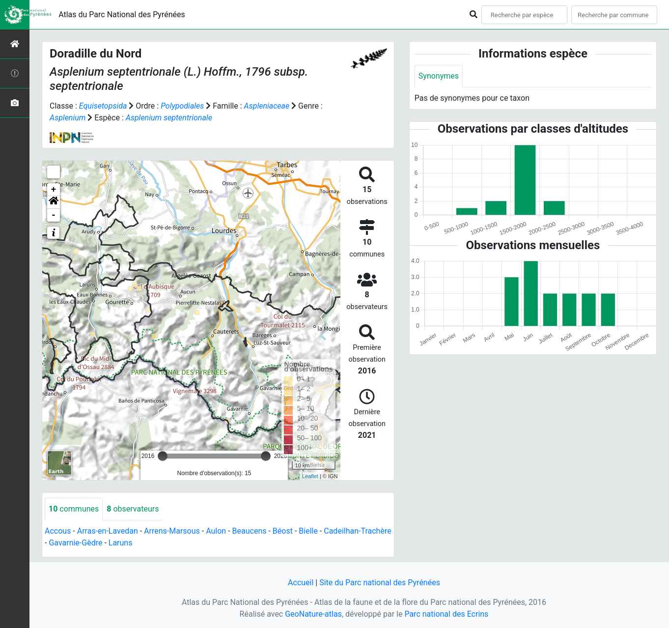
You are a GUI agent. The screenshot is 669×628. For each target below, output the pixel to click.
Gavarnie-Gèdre (75, 542)
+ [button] (53, 190)
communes (74, 509)
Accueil (300, 582)
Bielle (308, 531)
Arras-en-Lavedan (107, 531)
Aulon (216, 531)
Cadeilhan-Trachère (357, 531)
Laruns (121, 542)
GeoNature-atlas (313, 614)
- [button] (53, 215)
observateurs (133, 509)
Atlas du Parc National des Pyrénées (121, 14)
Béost (283, 531)
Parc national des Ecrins (446, 614)
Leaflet (310, 476)
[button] (53, 202)
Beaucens (249, 531)
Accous (58, 531)
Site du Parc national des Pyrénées (379, 582)
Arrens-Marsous (172, 531)
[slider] (162, 456)
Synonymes (438, 76)
